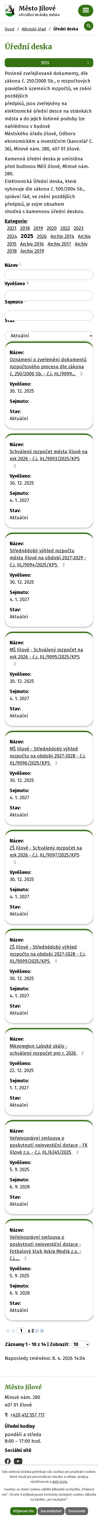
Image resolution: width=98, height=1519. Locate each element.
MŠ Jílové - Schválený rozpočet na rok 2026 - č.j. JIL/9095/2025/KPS (46, 656)
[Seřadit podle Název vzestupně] (21, 263)
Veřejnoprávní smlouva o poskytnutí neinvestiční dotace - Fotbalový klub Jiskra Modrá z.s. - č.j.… (45, 1247)
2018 (25, 228)
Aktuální (19, 418)
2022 (65, 228)
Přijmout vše (23, 1511)
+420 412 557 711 (27, 1415)
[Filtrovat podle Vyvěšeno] (49, 295)
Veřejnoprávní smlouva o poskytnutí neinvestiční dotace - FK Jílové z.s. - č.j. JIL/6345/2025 (49, 1145)
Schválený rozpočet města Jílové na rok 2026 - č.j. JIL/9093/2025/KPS (49, 458)
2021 (11, 228)
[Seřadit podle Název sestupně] (21, 265)
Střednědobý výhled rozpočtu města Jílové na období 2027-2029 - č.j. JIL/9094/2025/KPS (48, 558)
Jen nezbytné (51, 1511)
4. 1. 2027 (19, 500)
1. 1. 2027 (19, 1088)
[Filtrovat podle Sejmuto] (49, 315)
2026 (42, 236)
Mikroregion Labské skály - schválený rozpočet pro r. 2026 (48, 1049)
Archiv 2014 (62, 236)
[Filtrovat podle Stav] (49, 336)
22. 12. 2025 (22, 1070)
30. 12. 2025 (22, 391)
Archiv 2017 (59, 244)
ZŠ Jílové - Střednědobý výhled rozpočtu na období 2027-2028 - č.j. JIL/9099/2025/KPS (48, 954)
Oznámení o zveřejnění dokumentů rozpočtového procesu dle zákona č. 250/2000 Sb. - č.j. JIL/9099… (48, 367)
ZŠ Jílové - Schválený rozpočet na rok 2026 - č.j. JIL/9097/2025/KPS (46, 854)
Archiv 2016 (32, 244)
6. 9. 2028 (20, 1187)
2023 (78, 228)
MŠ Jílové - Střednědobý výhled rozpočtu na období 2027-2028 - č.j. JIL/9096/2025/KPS (48, 756)
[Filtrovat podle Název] (49, 275)
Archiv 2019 (32, 251)
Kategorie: (16, 221)
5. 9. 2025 (19, 1169)
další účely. (60, 1482)
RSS (66, 62)
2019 (38, 228)
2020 (52, 228)
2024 (12, 236)
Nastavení (76, 1511)
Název (11, 265)
